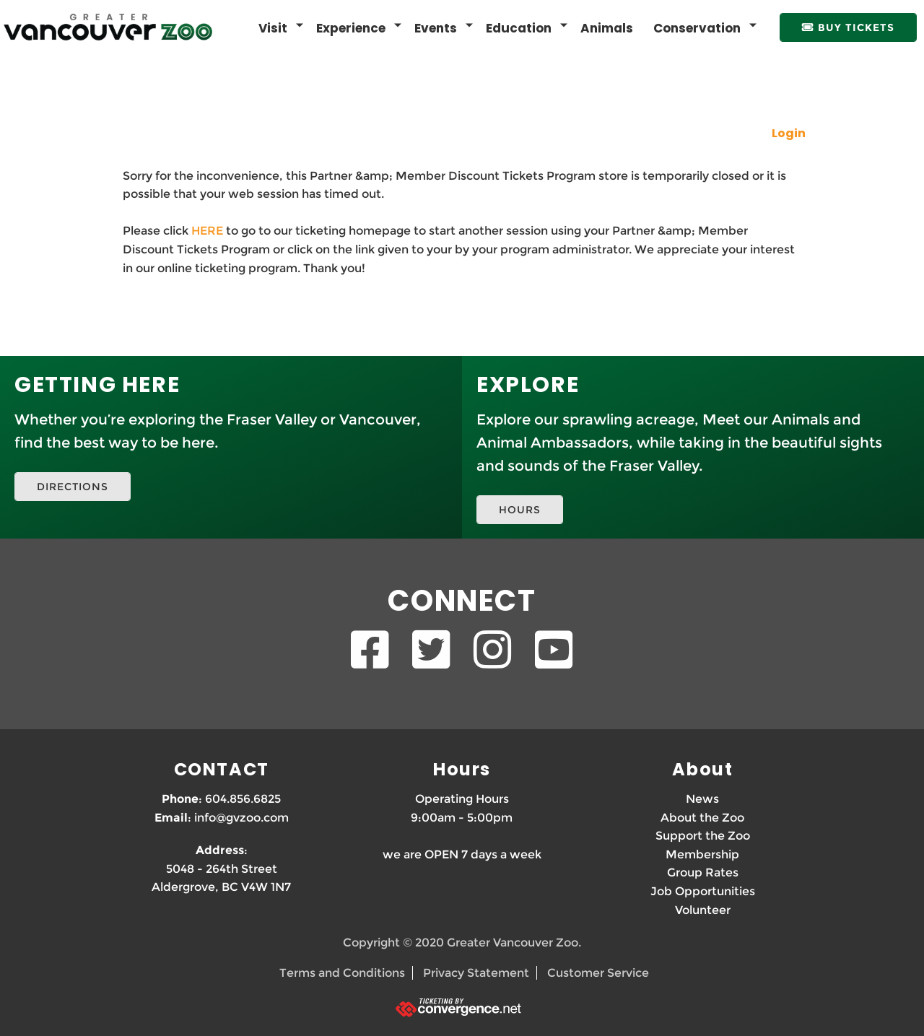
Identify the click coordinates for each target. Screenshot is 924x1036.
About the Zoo (702, 817)
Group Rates (702, 872)
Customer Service (598, 973)
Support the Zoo (702, 836)
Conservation (697, 28)
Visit (272, 28)
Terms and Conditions (342, 973)
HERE (207, 231)
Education (519, 28)
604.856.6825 (243, 799)
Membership (702, 854)
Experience (350, 28)
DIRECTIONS (72, 486)
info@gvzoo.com (241, 817)
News (702, 799)
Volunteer (703, 910)
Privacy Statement (476, 973)
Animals (606, 28)
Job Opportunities (702, 891)
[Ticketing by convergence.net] (462, 1007)
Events (435, 28)
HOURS (520, 509)
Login (789, 133)
